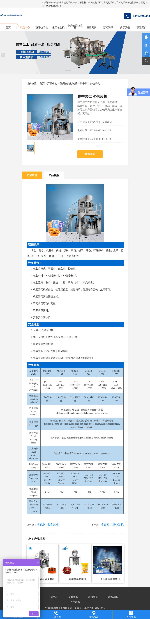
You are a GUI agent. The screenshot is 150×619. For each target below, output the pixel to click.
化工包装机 (58, 28)
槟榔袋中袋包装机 (48, 524)
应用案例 (92, 28)
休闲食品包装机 (68, 83)
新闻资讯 (108, 28)
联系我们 (142, 28)
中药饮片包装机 (74, 27)
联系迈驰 (113, 597)
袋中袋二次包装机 (90, 83)
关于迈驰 (75, 602)
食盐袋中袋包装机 (112, 524)
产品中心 (25, 28)
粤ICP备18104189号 (95, 608)
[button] (29, 117)
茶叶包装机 (41, 28)
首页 (8, 28)
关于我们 (125, 28)
